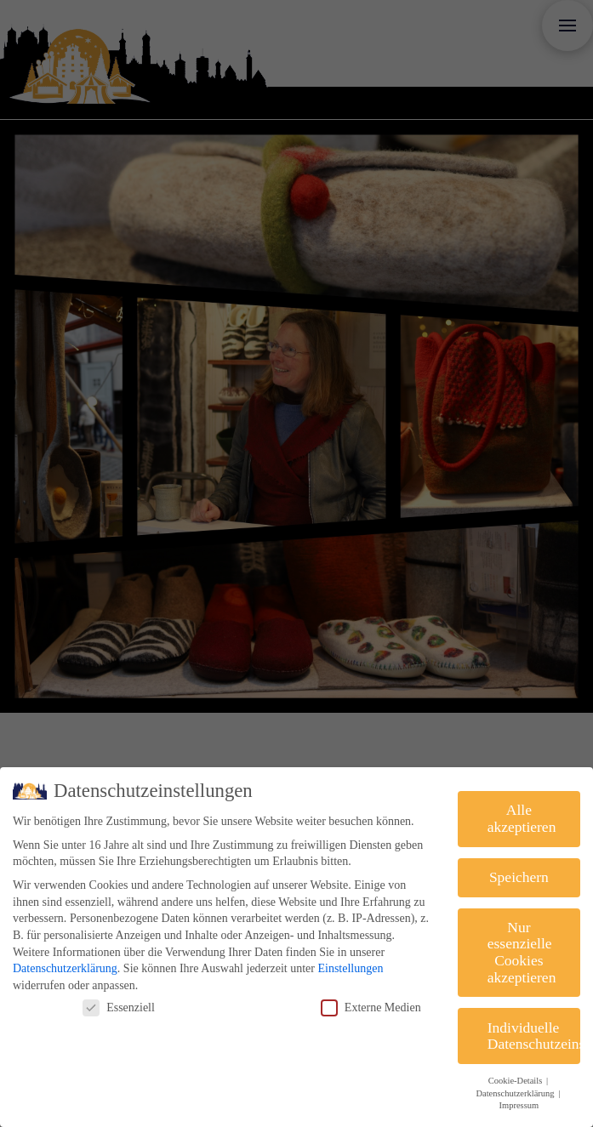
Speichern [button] (519, 876)
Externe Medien (371, 1007)
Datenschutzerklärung (65, 968)
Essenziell (119, 1007)
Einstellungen (350, 968)
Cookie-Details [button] (516, 1080)
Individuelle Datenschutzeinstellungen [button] (534, 1036)
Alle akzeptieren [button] (522, 818)
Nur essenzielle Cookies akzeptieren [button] (522, 952)
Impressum (519, 1105)
